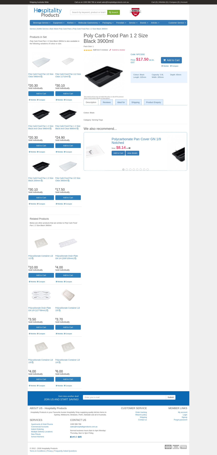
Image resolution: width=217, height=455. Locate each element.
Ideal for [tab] (121, 102)
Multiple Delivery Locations (42, 432)
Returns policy (141, 415)
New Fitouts (36, 434)
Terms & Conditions (37, 451)
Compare (174, 2)
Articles (155, 23)
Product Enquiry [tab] (153, 102)
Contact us (142, 420)
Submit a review (117, 50)
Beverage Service (41, 23)
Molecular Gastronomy (89, 23)
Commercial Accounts (40, 427)
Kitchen (71, 23)
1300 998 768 (88, 2)
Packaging (108, 23)
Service (133, 23)
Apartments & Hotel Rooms (42, 424)
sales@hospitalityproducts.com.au (115, 2)
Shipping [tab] (135, 102)
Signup (184, 417)
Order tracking (141, 412)
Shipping (143, 417)
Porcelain (121, 23)
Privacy (50, 451)
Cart (155, 2)
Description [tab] (91, 102)
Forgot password (180, 420)
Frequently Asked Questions (65, 451)
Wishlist (163, 2)
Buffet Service (42, 29)
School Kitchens (37, 437)
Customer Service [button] (177, 23)
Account (184, 2)
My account (182, 412)
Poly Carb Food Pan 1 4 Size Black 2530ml (155, 141)
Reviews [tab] (107, 102)
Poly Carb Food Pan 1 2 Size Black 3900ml (90, 29)
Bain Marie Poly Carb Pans (60, 29)
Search (113, 12)
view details (150, 153)
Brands (144, 23)
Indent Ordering (37, 429)
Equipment (58, 23)
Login (185, 415)
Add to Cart (41, 93)
